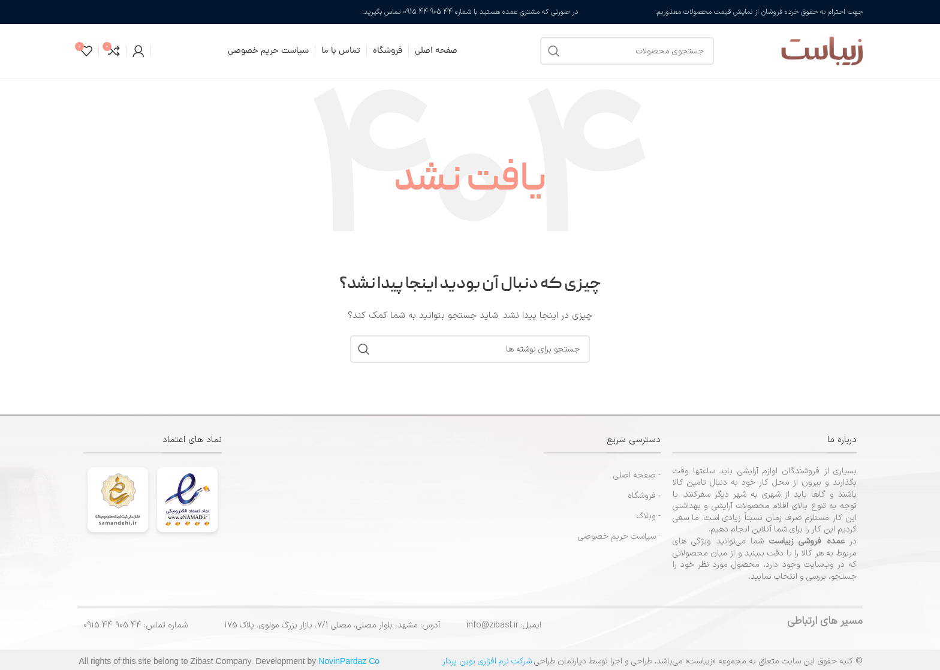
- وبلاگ (649, 516)
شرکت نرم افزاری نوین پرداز (487, 661)
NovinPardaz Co (348, 661)
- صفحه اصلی (637, 475)
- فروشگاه (644, 495)
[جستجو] (627, 51)
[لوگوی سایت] (794, 50)
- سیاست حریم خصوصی (619, 536)
